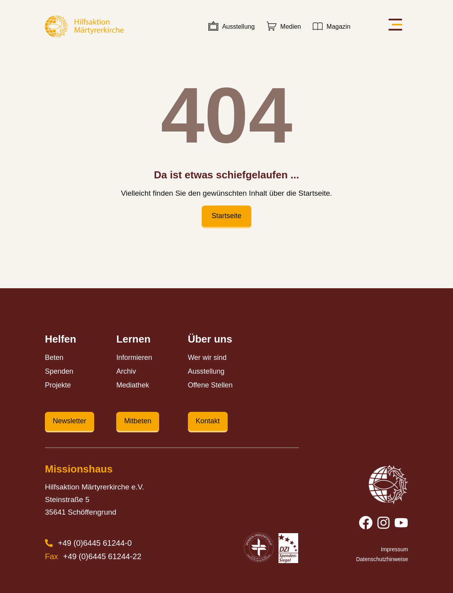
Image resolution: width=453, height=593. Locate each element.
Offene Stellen (210, 385)
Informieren (134, 357)
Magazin (338, 26)
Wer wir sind (207, 357)
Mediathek (132, 385)
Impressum (394, 549)
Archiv (126, 371)
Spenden (59, 371)
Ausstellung (238, 26)
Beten (54, 357)
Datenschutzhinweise (382, 559)
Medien (290, 26)
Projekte (58, 385)
